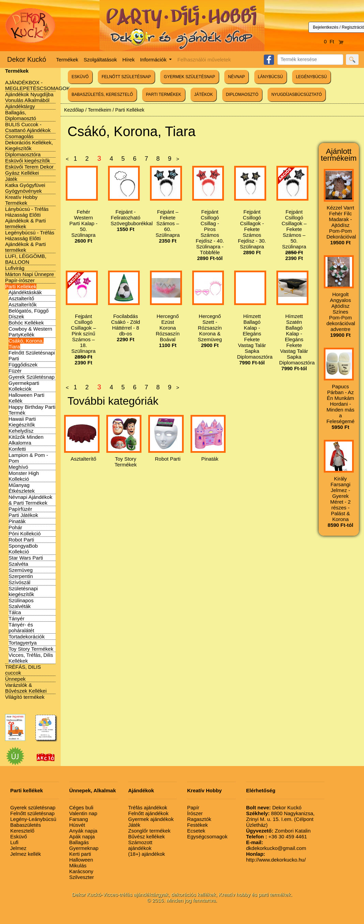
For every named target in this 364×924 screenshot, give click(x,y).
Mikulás (78, 865)
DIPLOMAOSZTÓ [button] (242, 94)
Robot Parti (21, 540)
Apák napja (82, 836)
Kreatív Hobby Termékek (21, 200)
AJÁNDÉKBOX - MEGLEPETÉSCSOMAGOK (37, 85)
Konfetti (17, 449)
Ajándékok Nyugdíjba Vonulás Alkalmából (29, 97)
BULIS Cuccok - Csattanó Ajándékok (27, 127)
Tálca (15, 612)
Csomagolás (19, 136)
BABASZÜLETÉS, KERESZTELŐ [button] (102, 94)
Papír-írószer (20, 280)
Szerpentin (21, 576)
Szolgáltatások (100, 59)
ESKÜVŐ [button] (80, 76)
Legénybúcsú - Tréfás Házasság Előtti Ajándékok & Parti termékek (29, 241)
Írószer (195, 813)
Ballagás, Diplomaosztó (20, 115)
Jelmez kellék (25, 854)
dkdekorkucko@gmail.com (276, 845)
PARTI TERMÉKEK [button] (163, 94)
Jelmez (18, 848)
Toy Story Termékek (31, 649)
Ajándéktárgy (20, 106)
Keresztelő (22, 831)
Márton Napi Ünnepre (29, 274)
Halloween (81, 860)
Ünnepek (15, 679)
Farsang (78, 819)
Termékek (67, 59)
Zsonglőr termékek (149, 831)
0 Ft (334, 41)
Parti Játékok (23, 515)
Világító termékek (25, 697)
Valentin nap (83, 813)
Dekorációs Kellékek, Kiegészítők (29, 145)
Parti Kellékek (20, 286)
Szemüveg (21, 570)
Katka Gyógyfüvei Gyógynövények (25, 188)
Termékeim (99, 110)
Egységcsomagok (207, 836)
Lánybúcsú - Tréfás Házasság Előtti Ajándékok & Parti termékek (27, 217)
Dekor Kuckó (26, 59)
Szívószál (19, 582)
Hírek (128, 59)
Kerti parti (80, 854)
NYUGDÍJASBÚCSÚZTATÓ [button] (296, 94)
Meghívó (18, 467)
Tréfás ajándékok (147, 807)
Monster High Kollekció (24, 476)
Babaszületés (25, 825)
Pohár (15, 527)
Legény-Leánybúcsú (33, 819)
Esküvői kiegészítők (27, 160)
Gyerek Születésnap (32, 377)
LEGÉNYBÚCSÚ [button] (311, 76)
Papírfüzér (20, 509)
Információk (154, 59)
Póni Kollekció (25, 533)
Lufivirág (15, 268)
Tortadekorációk (27, 636)
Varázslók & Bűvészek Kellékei (26, 688)
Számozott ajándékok (140, 845)
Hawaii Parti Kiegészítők (22, 422)
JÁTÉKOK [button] (203, 94)
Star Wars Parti (26, 558)
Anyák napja (83, 831)
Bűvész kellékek (146, 836)
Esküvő (18, 836)
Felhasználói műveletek (204, 59)
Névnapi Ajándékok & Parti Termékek (30, 500)
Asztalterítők (23, 304)
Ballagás (79, 842)
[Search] (310, 59)
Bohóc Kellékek (26, 323)
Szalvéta (18, 564)
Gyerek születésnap (33, 807)
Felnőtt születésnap (32, 813)
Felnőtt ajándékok (148, 813)
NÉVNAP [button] (236, 76)
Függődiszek (23, 364)
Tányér (17, 618)
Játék (11, 179)
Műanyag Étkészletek (22, 488)
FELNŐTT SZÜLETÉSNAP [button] (126, 76)
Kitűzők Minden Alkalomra (26, 440)
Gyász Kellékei (22, 173)
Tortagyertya (23, 643)
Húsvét (77, 825)
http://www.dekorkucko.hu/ (276, 857)
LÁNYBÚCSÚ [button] (270, 76)
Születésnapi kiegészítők (23, 591)
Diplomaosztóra (23, 154)
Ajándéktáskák (25, 292)
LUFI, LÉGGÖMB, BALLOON (25, 259)
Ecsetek (196, 831)
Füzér (15, 371)
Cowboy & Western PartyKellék (30, 331)
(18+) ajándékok (146, 854)
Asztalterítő (21, 298)
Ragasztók (199, 819)
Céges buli (81, 807)
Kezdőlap (74, 110)
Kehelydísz (21, 431)
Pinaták (17, 521)
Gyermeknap (83, 848)
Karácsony (81, 871)
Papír (193, 807)
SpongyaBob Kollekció (23, 548)
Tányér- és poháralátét (21, 627)
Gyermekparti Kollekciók (24, 386)
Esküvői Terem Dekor (29, 167)
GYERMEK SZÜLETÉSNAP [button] (189, 76)
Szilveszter (81, 877)
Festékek (197, 825)
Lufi (14, 842)
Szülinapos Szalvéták (21, 603)
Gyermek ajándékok (150, 819)
